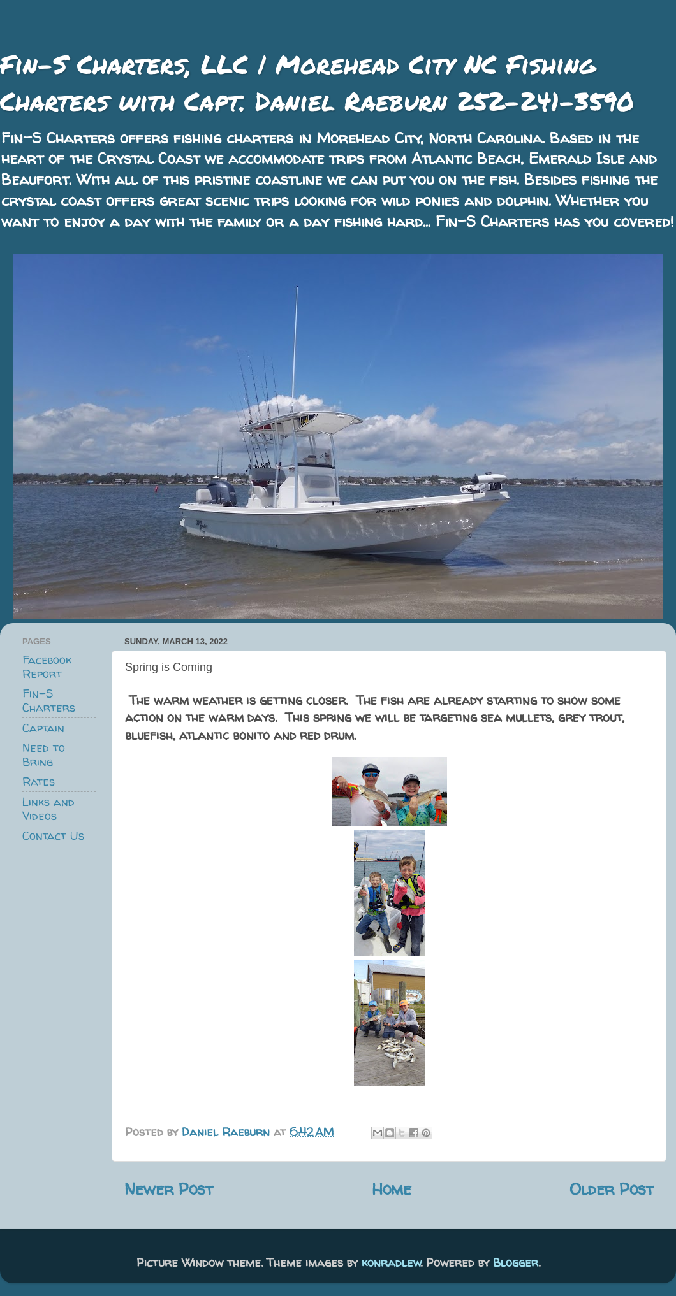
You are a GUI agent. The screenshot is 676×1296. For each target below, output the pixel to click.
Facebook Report (46, 667)
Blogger (515, 1263)
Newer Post (168, 1188)
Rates (38, 781)
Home (391, 1188)
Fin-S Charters (48, 701)
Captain (43, 728)
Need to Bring (43, 755)
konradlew (391, 1263)
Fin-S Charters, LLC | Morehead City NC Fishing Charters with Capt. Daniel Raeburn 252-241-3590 (317, 82)
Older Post (611, 1188)
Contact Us (53, 836)
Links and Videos (48, 809)
